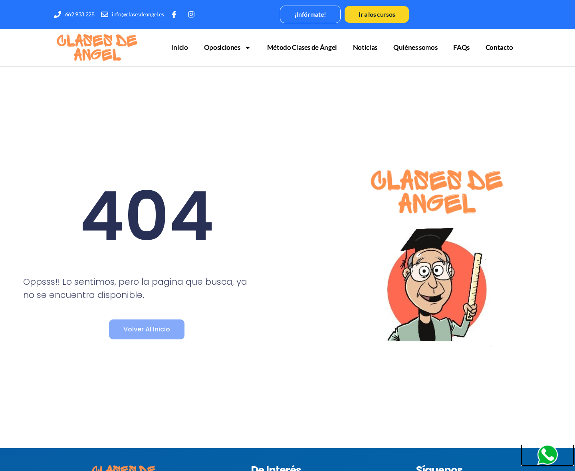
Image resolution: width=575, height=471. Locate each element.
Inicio (180, 47)
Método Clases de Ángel (302, 47)
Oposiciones (227, 47)
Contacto (499, 47)
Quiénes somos (415, 47)
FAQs (461, 47)
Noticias (365, 47)
